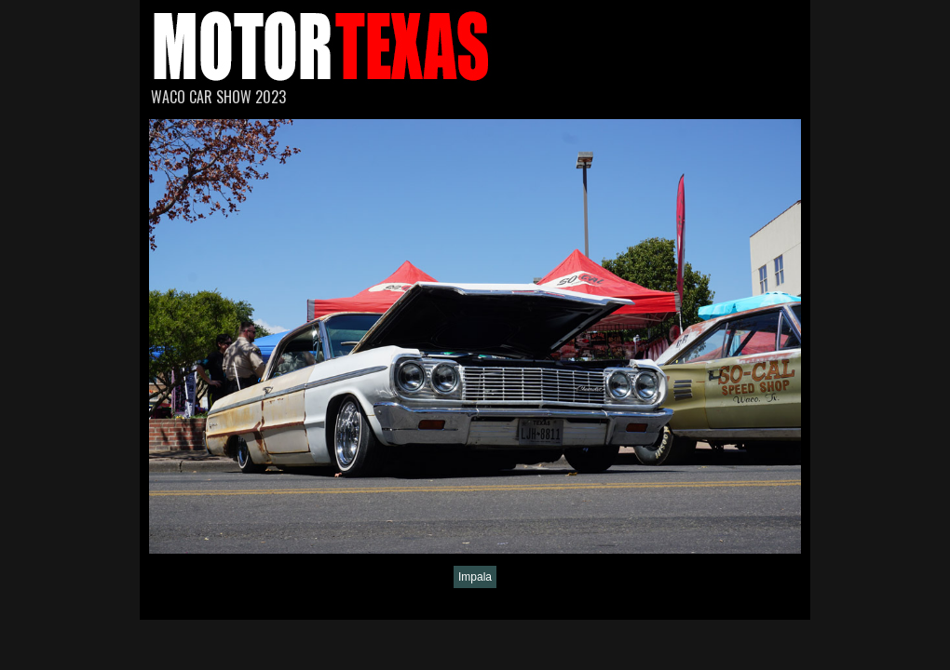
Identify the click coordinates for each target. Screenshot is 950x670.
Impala (475, 576)
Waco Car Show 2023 (218, 97)
